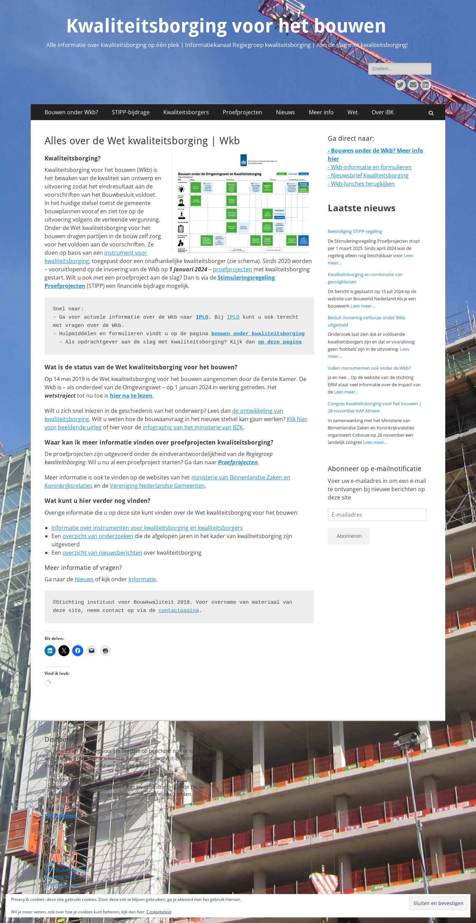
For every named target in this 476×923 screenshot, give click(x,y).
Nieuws (285, 112)
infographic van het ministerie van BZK (193, 427)
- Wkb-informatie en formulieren (370, 167)
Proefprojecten (242, 112)
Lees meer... (363, 306)
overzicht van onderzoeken (98, 536)
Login (51, 862)
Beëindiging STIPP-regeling (355, 231)
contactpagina (179, 611)
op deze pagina (280, 342)
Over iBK (383, 112)
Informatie (142, 579)
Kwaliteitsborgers (186, 112)
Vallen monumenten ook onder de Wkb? (369, 368)
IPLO (202, 317)
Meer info (321, 112)
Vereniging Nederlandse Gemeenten (157, 485)
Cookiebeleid (158, 912)
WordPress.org (61, 884)
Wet (353, 112)
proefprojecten (232, 269)
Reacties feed (60, 877)
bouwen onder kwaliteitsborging (258, 334)
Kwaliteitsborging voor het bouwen (226, 26)
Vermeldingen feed (67, 870)
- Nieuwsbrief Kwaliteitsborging (368, 175)
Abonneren (349, 536)
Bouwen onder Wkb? (71, 112)
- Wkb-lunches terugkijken (361, 183)
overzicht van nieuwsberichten (102, 552)
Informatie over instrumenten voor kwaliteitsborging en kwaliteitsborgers (147, 528)
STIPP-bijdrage (131, 112)
